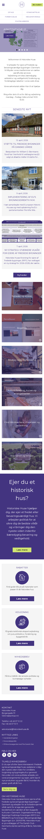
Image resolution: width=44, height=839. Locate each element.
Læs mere (9, 36)
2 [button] (19, 49)
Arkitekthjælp (15, 29)
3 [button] (22, 49)
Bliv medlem (37, 5)
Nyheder (22, 275)
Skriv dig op (9, 789)
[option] (22, 38)
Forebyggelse (11, 17)
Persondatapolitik (9, 741)
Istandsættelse (33, 12)
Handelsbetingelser (10, 738)
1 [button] (16, 49)
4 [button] (24, 49)
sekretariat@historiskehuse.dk (15, 729)
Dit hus (11, 12)
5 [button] (27, 49)
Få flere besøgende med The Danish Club (18, 744)
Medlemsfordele (33, 17)
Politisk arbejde (22, 21)
